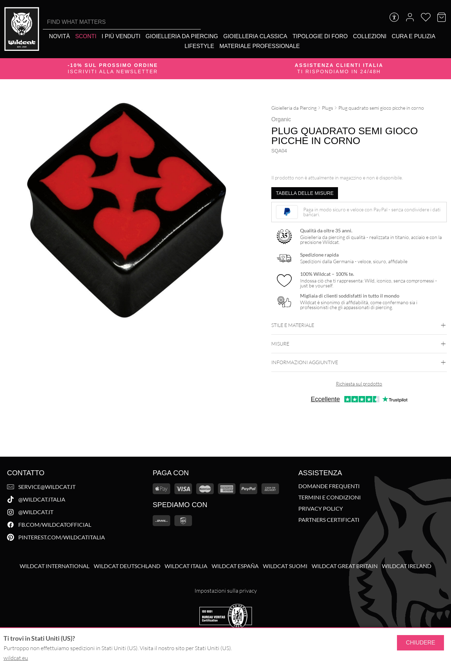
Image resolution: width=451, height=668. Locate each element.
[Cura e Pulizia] (413, 36)
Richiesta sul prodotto (359, 384)
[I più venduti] (121, 36)
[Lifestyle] (199, 46)
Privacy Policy (320, 508)
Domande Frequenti (329, 486)
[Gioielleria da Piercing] (182, 36)
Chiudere (420, 643)
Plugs (327, 108)
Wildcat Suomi (285, 566)
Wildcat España (235, 566)
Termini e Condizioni (329, 497)
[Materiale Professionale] (259, 46)
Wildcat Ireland (406, 566)
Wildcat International (54, 566)
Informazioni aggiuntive (359, 362)
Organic (281, 119)
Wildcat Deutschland (127, 566)
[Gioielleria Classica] (255, 36)
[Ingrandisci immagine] (237, 106)
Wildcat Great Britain (345, 566)
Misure (359, 343)
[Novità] (59, 36)
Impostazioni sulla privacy (225, 590)
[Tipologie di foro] (319, 36)
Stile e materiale (359, 325)
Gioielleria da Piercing (294, 108)
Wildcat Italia (186, 566)
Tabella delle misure (304, 193)
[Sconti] (85, 36)
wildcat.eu (16, 657)
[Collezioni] (369, 36)
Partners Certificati (328, 520)
